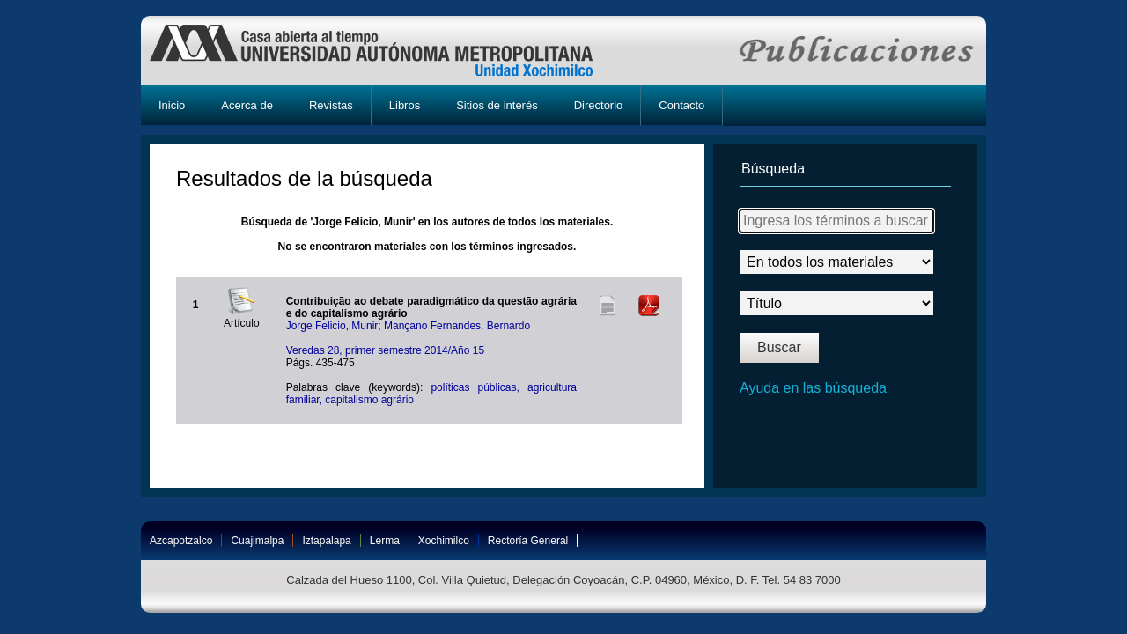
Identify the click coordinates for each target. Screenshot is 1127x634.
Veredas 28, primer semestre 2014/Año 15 (385, 350)
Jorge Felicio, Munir (332, 326)
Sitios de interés (497, 105)
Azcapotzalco (181, 540)
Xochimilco (443, 540)
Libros (404, 105)
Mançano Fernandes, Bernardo (457, 326)
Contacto (681, 105)
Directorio (598, 105)
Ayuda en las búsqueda (813, 387)
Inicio (171, 105)
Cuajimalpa (257, 540)
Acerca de (247, 105)
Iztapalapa (326, 540)
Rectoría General (528, 540)
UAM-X (388, 50)
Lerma (385, 540)
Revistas (331, 105)
